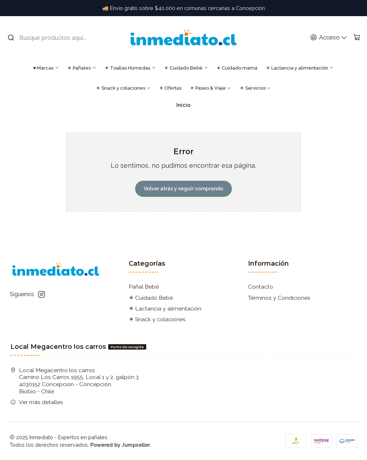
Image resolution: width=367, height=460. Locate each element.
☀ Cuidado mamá (236, 68)
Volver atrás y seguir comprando (183, 188)
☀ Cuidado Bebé (186, 68)
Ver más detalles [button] (36, 402)
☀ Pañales (81, 68)
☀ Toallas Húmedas (130, 68)
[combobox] (52, 37)
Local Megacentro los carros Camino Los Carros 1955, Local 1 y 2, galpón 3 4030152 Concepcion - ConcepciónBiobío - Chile (74, 381)
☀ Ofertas (170, 88)
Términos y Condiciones (279, 297)
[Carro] (357, 38)
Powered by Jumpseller (120, 445)
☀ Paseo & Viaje (210, 88)
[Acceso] (328, 38)
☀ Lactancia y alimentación (300, 68)
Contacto (260, 286)
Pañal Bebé (144, 286)
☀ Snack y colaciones (123, 88)
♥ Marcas (46, 68)
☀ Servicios (255, 88)
